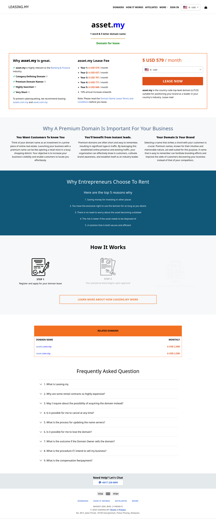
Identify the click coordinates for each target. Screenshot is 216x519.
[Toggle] (41, 385)
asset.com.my (40, 102)
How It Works (134, 7)
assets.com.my (20, 102)
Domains (118, 7)
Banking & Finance (60, 67)
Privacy (122, 509)
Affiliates (151, 7)
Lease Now (173, 81)
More (164, 7)
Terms (113, 509)
